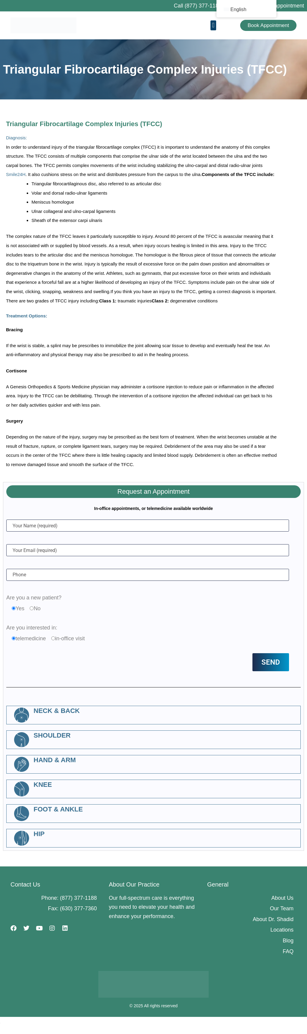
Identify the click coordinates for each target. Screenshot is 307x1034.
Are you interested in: (31, 628)
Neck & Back (57, 710)
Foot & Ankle (58, 809)
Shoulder (52, 735)
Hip (39, 834)
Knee (43, 784)
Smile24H (15, 174)
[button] (213, 25)
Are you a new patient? (33, 598)
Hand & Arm (55, 760)
